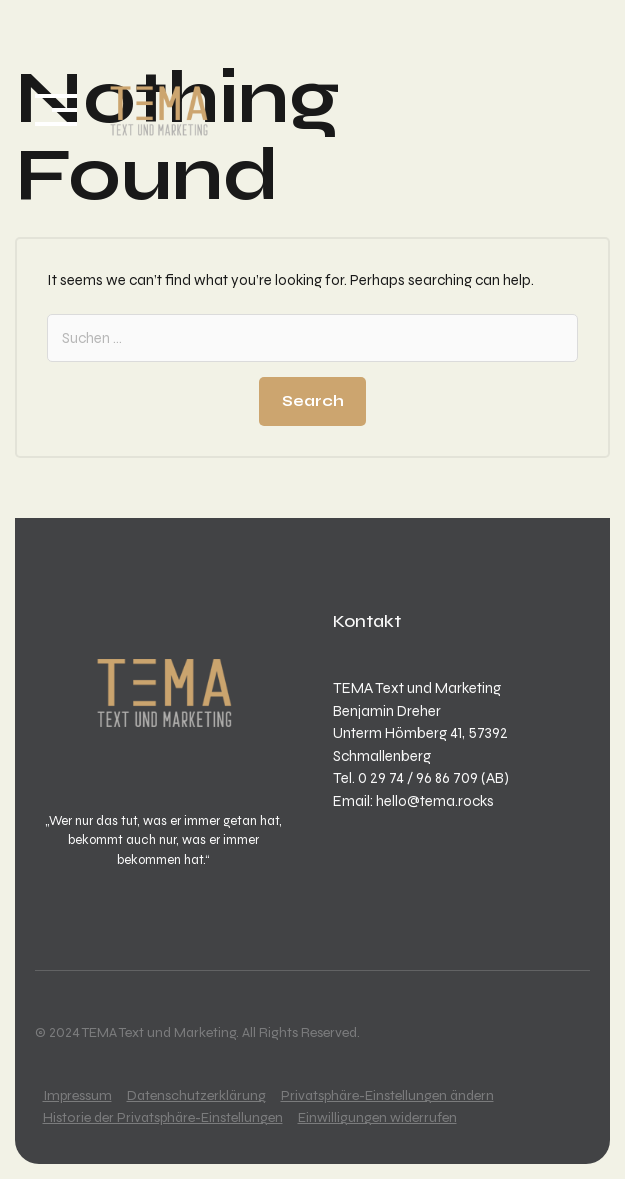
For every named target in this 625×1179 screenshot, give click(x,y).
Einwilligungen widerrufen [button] (377, 1117)
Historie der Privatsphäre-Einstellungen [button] (163, 1117)
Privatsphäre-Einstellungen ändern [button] (387, 1095)
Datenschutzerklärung (196, 1095)
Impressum (77, 1095)
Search (313, 401)
